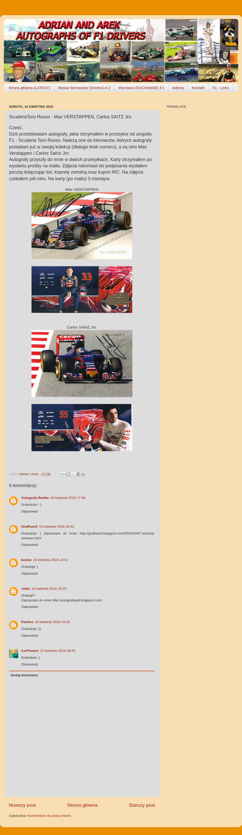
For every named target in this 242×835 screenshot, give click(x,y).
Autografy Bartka (35, 498)
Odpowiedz (29, 511)
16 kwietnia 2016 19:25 (49, 588)
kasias (26, 560)
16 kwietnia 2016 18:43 (56, 526)
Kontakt (198, 88)
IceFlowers (30, 651)
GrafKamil (29, 526)
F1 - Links (221, 88)
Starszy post (142, 805)
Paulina (27, 622)
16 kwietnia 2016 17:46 (67, 498)
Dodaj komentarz (24, 675)
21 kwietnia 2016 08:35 (57, 651)
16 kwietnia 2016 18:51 (50, 560)
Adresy (178, 88)
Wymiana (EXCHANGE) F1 (141, 88)
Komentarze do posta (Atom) (49, 816)
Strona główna (82, 805)
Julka (25, 588)
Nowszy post (22, 805)
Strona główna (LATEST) (29, 88)
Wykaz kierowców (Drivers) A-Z (84, 88)
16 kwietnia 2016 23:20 (52, 622)
